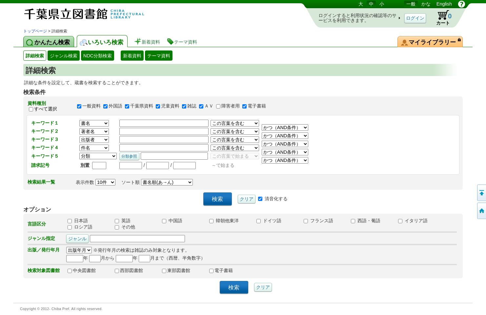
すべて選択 (45, 108)
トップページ (35, 31)
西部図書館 (129, 270)
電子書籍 (257, 106)
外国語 (115, 106)
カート (441, 18)
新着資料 (132, 55)
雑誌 (191, 106)
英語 (123, 220)
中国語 (172, 220)
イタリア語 (413, 220)
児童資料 (170, 106)
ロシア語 (80, 226)
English (444, 4)
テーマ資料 (158, 55)
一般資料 (91, 106)
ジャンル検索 (63, 55)
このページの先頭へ (481, 193)
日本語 (78, 220)
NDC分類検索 (97, 55)
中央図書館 (82, 270)
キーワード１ (45, 123)
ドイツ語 (268, 220)
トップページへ (481, 211)
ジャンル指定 (41, 238)
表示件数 (95, 182)
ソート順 (157, 182)
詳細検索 (35, 55)
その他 (125, 226)
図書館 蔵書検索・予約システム (92, 14)
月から (101, 258)
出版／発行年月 (44, 249)
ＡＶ (208, 106)
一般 (410, 4)
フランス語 (318, 220)
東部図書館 (176, 270)
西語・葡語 (365, 220)
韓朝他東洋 (224, 220)
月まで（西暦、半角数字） (172, 258)
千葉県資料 (141, 106)
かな (426, 4)
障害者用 (230, 106)
